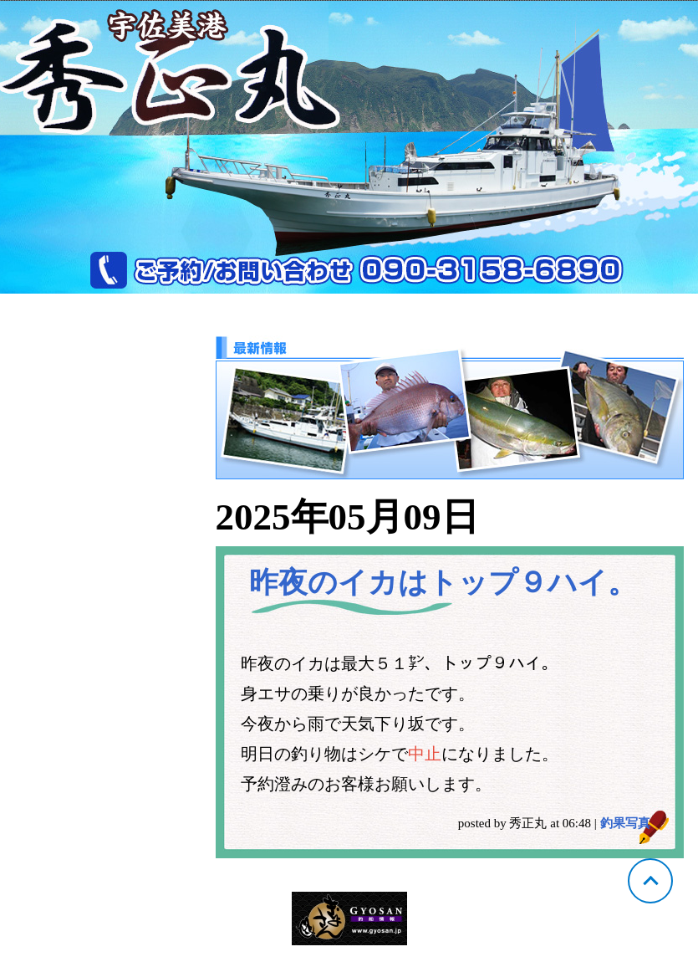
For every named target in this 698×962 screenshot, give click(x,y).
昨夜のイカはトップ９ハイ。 (443, 582)
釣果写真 (625, 823)
